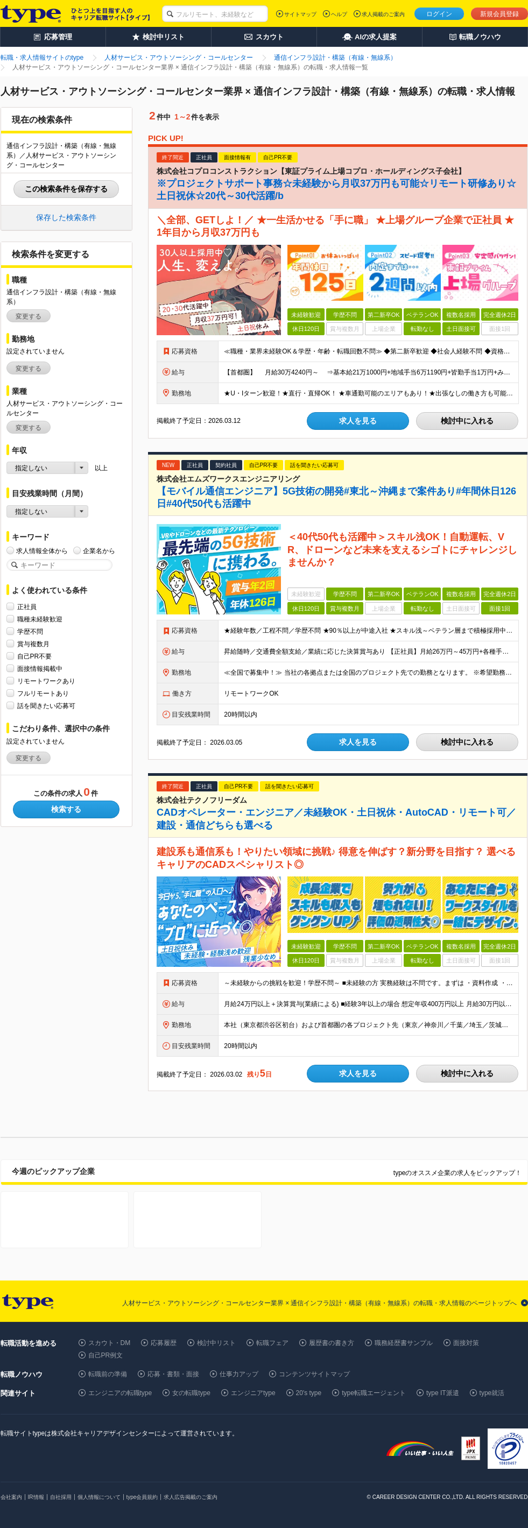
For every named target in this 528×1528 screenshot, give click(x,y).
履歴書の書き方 (331, 1343)
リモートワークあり (46, 681)
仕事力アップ (239, 1374)
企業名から (99, 551)
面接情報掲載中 (39, 668)
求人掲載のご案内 (383, 14)
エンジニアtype (253, 1393)
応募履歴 (164, 1343)
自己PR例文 (105, 1355)
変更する (28, 316)
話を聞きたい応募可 (46, 706)
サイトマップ (300, 14)
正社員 (27, 607)
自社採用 (61, 1497)
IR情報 (36, 1497)
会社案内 (11, 1497)
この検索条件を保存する (66, 189)
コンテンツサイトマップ (314, 1374)
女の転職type (191, 1393)
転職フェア (272, 1343)
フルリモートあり (43, 693)
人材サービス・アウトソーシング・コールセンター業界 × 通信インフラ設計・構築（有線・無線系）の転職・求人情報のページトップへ (319, 1303)
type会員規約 (142, 1497)
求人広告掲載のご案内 (190, 1497)
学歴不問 (30, 631)
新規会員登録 (499, 14)
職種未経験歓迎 (39, 619)
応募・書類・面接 (173, 1374)
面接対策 (466, 1343)
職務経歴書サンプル (404, 1343)
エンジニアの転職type (120, 1393)
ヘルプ (339, 14)
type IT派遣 (442, 1393)
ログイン (439, 14)
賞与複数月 (33, 644)
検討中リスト (216, 1343)
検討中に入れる (467, 420)
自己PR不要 (34, 656)
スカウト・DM (109, 1343)
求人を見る (358, 420)
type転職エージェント (374, 1393)
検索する (66, 809)
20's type (309, 1393)
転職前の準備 (107, 1374)
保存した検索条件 (66, 217)
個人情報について (99, 1497)
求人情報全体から (42, 551)
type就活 (492, 1393)
